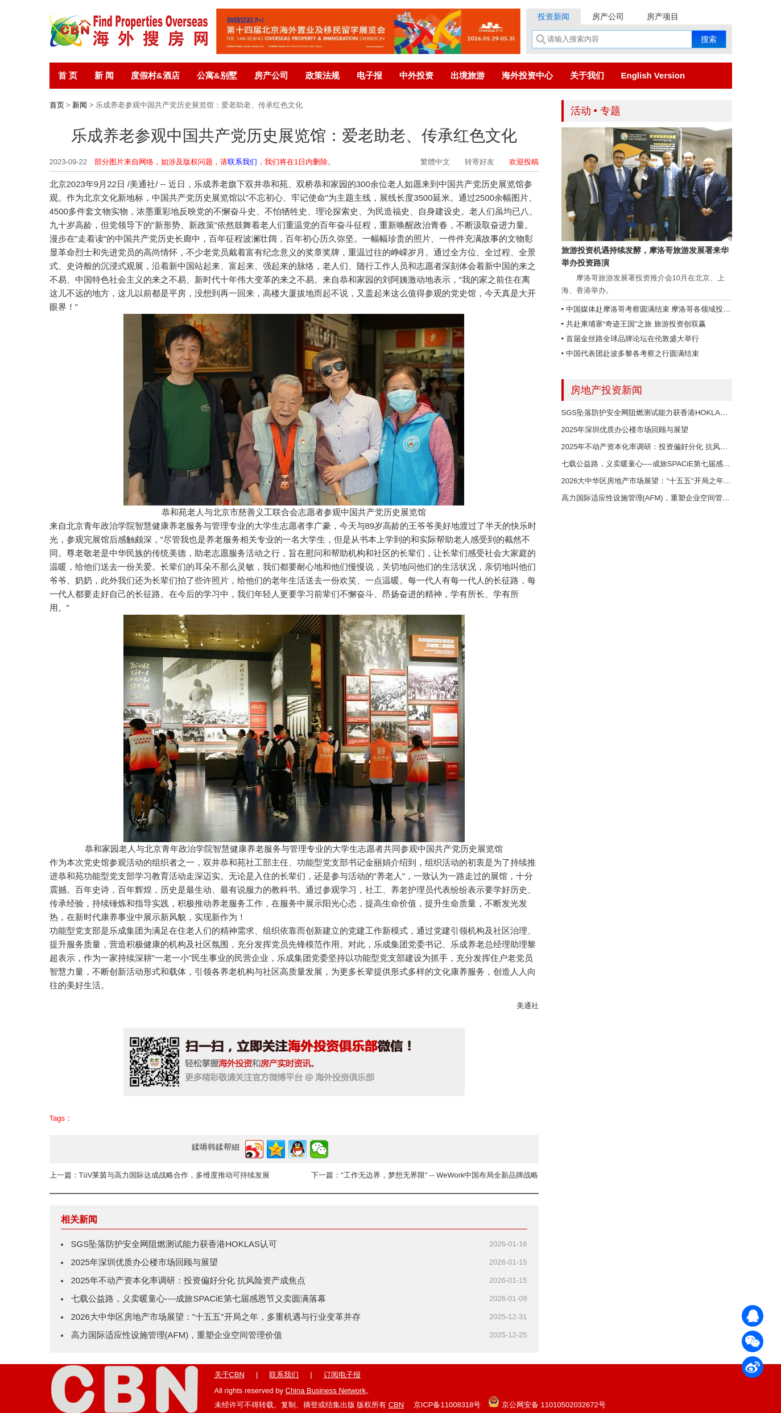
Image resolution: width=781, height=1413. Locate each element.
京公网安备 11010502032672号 (546, 1401)
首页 (56, 105)
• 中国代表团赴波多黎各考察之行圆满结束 (630, 353)
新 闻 (104, 75)
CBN (396, 1404)
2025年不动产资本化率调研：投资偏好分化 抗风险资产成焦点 (188, 1280)
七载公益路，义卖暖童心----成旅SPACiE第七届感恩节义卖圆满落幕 (198, 1298)
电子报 (369, 75)
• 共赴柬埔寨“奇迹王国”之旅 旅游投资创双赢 (633, 324)
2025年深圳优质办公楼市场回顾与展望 (144, 1262)
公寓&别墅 (217, 75)
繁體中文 (435, 162)
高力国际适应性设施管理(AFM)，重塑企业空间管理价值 (177, 1335)
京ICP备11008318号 (447, 1404)
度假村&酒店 (155, 75)
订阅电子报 (342, 1374)
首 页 (67, 75)
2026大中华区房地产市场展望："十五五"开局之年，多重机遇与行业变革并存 (216, 1316)
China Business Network (326, 1390)
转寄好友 (479, 162)
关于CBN (229, 1374)
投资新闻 (553, 16)
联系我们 (242, 162)
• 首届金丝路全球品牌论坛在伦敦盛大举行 (630, 338)
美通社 (527, 1005)
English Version (653, 75)
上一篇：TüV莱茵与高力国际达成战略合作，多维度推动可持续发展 (159, 1175)
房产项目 (663, 16)
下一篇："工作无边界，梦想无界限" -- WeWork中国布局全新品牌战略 (424, 1175)
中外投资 (416, 75)
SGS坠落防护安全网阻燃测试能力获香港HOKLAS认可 (174, 1244)
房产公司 (608, 16)
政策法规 (322, 75)
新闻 (79, 105)
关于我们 (587, 75)
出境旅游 (468, 75)
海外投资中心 (527, 75)
